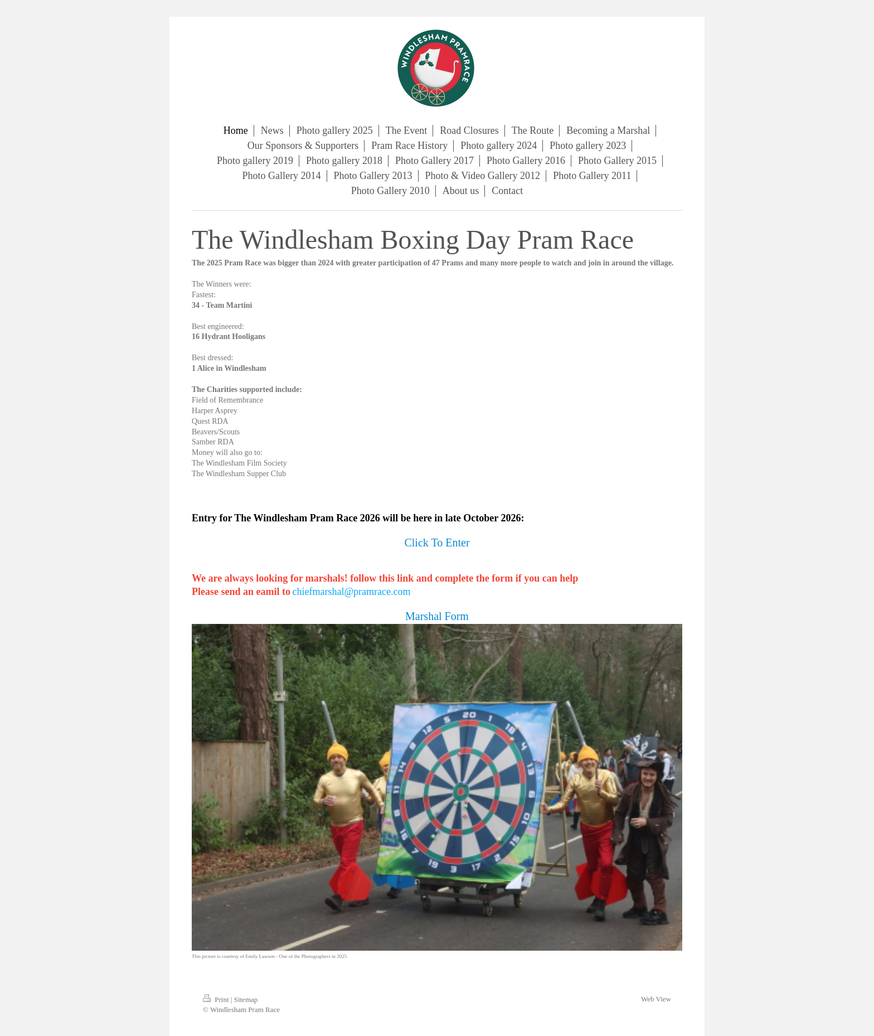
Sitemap (246, 999)
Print (217, 999)
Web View (656, 999)
